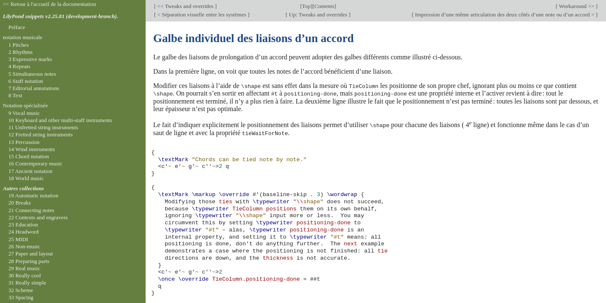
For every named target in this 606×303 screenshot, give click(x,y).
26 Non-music (24, 246)
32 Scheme (20, 290)
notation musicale (23, 37)
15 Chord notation (28, 156)
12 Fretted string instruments (40, 134)
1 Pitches (18, 45)
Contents (324, 6)
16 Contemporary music (35, 163)
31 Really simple (27, 282)
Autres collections (23, 188)
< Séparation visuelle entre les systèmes (201, 14)
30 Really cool (24, 275)
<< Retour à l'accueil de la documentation (49, 4)
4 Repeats (19, 66)
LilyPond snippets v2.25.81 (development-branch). (60, 16)
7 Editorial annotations (33, 88)
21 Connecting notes (31, 210)
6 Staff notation (25, 81)
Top (306, 6)
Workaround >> (577, 6)
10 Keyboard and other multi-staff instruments (60, 120)
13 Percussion (24, 142)
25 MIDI (18, 239)
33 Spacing (20, 297)
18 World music (26, 178)
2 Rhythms (20, 52)
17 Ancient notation (30, 171)
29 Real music (24, 268)
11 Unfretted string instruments (43, 127)
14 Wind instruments (31, 149)
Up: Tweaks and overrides (317, 14)
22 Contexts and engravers (38, 217)
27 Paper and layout (30, 253)
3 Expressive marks (30, 59)
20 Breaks (19, 202)
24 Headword (23, 232)
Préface (16, 27)
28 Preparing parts (28, 261)
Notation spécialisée (25, 105)
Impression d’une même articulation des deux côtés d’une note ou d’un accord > (505, 14)
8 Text (15, 95)
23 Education (23, 224)
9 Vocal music (24, 113)
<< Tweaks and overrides (185, 6)
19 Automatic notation (33, 195)
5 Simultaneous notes (32, 74)
